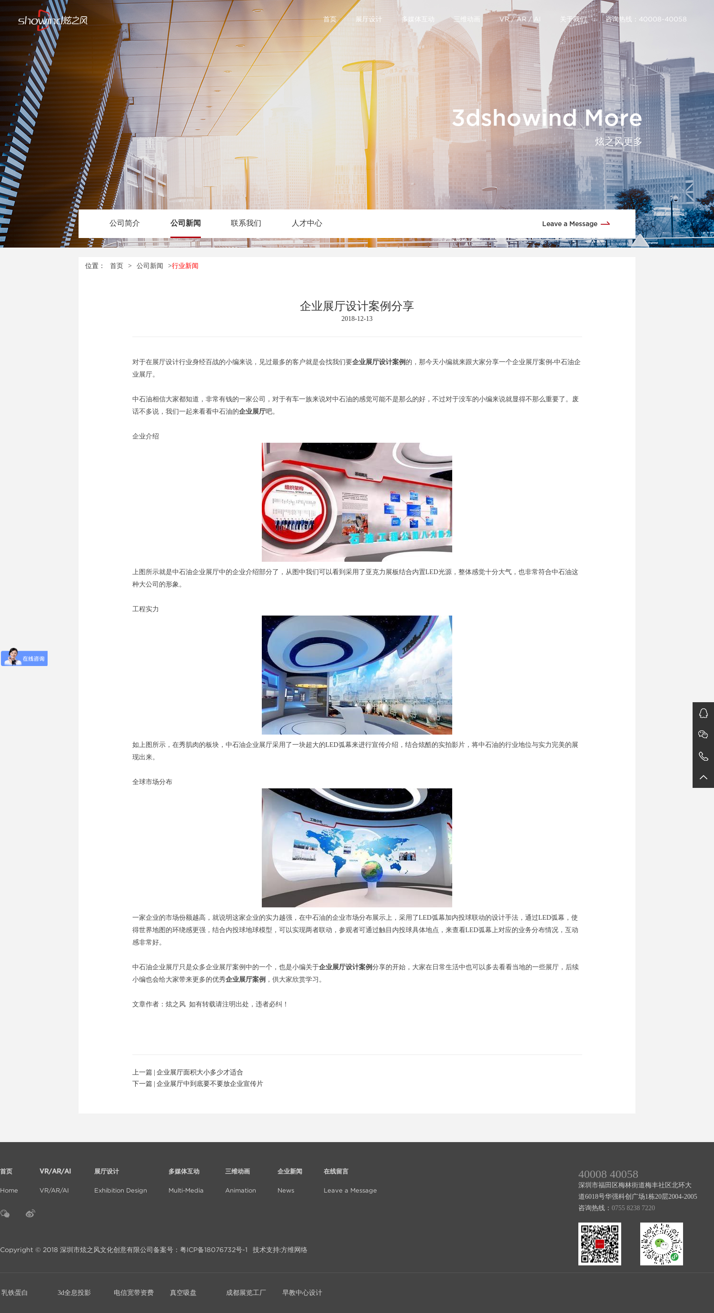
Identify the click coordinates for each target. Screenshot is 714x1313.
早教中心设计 (302, 1292)
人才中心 (307, 223)
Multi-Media (186, 1175)
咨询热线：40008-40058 (646, 19)
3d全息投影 (74, 1292)
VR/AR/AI (56, 1175)
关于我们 (573, 19)
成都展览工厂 (246, 1292)
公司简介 (124, 223)
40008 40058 (608, 1174)
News (290, 1175)
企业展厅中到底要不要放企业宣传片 (210, 1083)
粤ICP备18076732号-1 (214, 1249)
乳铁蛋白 (14, 1292)
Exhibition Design (120, 1175)
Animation (240, 1175)
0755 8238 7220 (633, 1208)
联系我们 (246, 223)
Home (9, 1175)
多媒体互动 (418, 19)
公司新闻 (185, 223)
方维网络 (294, 1249)
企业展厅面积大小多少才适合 (200, 1072)
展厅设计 (369, 19)
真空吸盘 (183, 1292)
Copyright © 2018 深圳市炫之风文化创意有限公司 (76, 1249)
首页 (330, 19)
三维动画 (467, 19)
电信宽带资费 (134, 1292)
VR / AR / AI (520, 19)
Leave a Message (579, 223)
